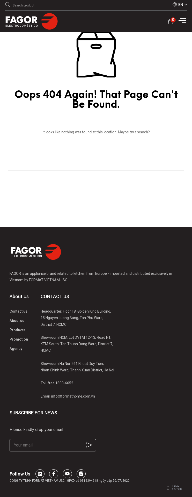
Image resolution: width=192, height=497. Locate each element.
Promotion (19, 339)
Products (17, 330)
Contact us (18, 311)
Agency (16, 349)
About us (17, 321)
